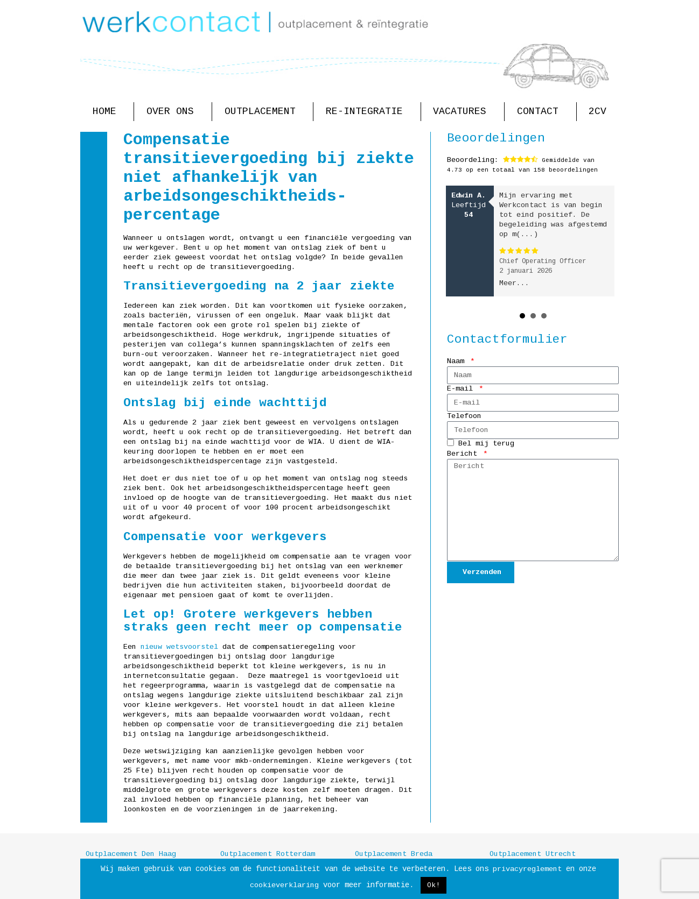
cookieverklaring (284, 885)
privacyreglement (527, 869)
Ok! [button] (433, 885)
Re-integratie (367, 111)
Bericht (464, 454)
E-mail (462, 389)
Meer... (514, 283)
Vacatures (462, 111)
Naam (458, 361)
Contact (540, 111)
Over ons (172, 111)
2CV (597, 111)
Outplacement (263, 111)
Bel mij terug (486, 444)
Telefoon (464, 416)
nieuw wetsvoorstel (179, 647)
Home (107, 111)
